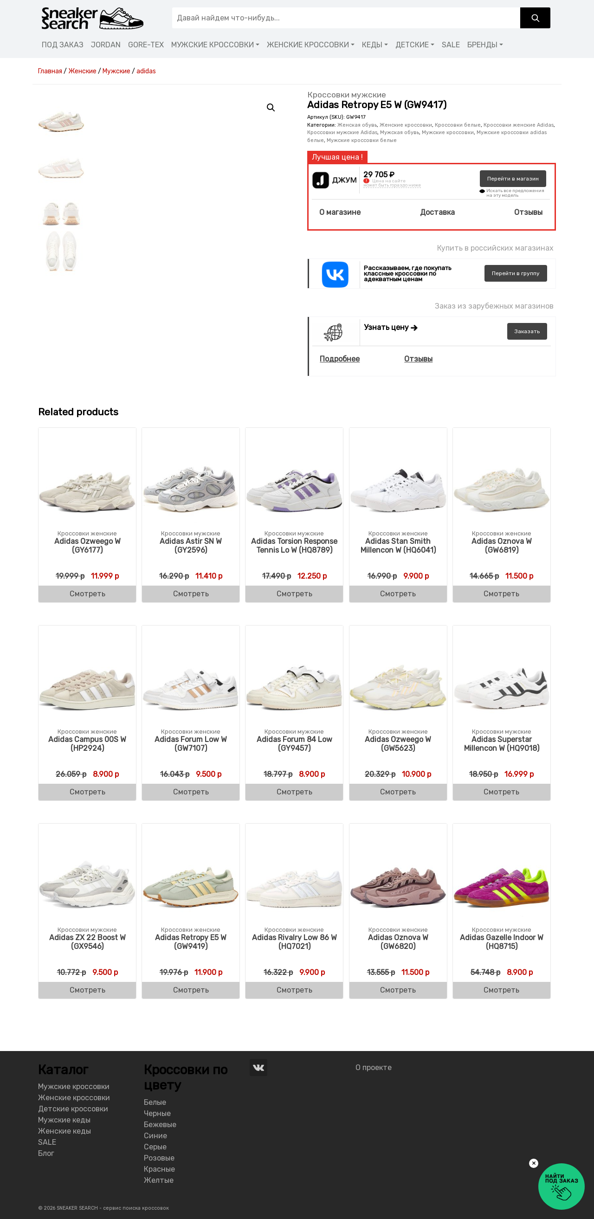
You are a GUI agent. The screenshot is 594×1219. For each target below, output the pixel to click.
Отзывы (528, 212)
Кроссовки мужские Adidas (342, 132)
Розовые (159, 1158)
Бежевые (160, 1124)
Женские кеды (64, 1131)
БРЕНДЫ (482, 44)
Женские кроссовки (406, 125)
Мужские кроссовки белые (362, 140)
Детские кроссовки (73, 1108)
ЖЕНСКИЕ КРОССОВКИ (308, 44)
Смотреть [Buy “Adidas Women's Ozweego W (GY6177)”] (87, 593)
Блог (46, 1153)
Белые (155, 1102)
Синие (155, 1135)
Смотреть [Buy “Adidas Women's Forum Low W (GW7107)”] (191, 791)
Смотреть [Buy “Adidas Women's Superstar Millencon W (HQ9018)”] (501, 791)
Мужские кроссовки (448, 132)
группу (516, 273)
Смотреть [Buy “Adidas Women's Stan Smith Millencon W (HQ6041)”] (398, 593)
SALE (451, 44)
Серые (155, 1146)
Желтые (159, 1180)
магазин (513, 178)
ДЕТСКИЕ (412, 44)
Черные (157, 1113)
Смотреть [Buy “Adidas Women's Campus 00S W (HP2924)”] (87, 791)
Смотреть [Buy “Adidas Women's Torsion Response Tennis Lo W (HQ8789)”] (294, 593)
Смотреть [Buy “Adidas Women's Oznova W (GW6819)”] (501, 593)
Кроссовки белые (458, 125)
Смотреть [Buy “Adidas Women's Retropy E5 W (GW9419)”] (191, 990)
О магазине (340, 212)
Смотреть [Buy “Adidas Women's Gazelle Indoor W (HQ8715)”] (501, 990)
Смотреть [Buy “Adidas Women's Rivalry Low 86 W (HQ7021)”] (294, 990)
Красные (159, 1169)
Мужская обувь (399, 132)
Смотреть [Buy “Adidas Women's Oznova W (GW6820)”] (398, 990)
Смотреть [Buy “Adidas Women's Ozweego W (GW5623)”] (398, 791)
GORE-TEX (146, 44)
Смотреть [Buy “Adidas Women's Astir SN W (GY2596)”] (191, 593)
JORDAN (106, 44)
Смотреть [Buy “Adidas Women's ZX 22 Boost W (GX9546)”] (87, 990)
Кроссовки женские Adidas (519, 125)
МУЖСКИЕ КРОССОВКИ (212, 44)
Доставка (437, 212)
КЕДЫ (372, 44)
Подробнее (340, 359)
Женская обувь (357, 125)
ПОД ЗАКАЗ (63, 44)
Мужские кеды (64, 1120)
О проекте (373, 1067)
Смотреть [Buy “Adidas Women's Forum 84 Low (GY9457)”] (294, 791)
